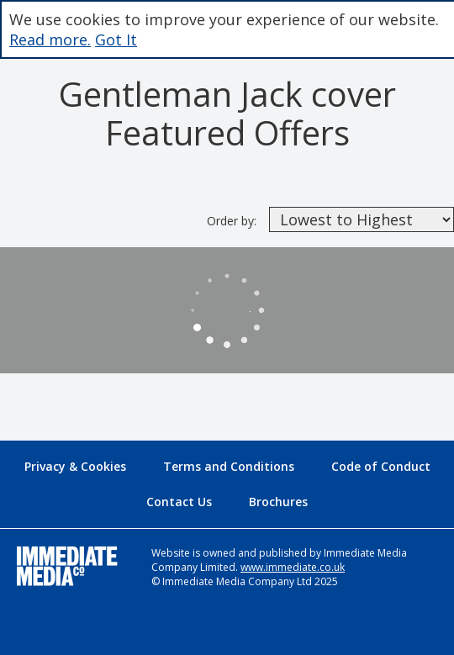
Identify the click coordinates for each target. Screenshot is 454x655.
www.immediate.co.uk (292, 567)
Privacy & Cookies (75, 466)
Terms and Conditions (228, 466)
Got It (116, 39)
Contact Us (179, 502)
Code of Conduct (380, 466)
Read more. (50, 39)
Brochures (278, 502)
